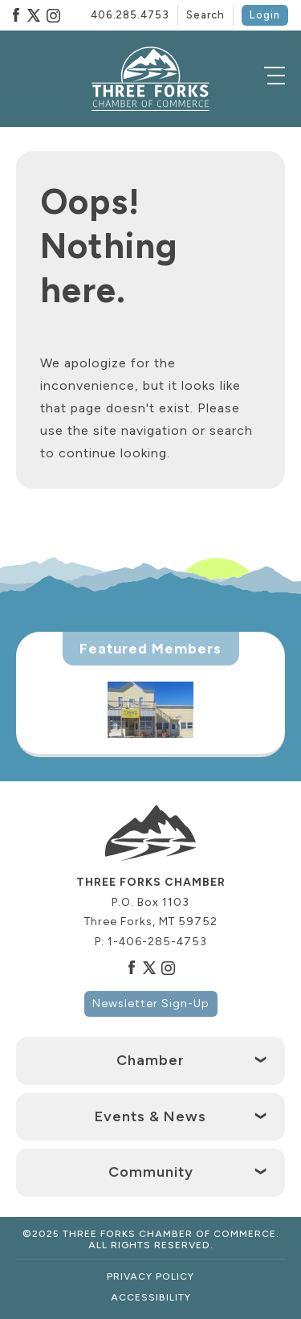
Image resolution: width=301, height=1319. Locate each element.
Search (205, 15)
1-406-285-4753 (157, 941)
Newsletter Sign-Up (150, 1003)
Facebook (16, 15)
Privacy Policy (150, 1276)
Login (265, 15)
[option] (150, 710)
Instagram (53, 15)
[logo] (151, 79)
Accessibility (151, 1297)
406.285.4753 (130, 15)
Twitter (34, 15)
